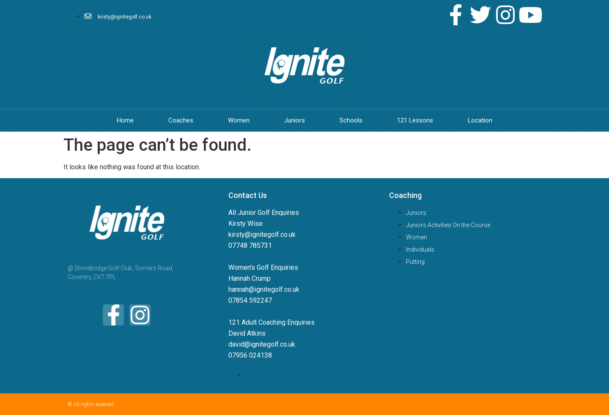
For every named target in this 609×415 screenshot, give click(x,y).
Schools (351, 120)
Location (480, 120)
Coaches (180, 120)
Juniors (294, 120)
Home (125, 120)
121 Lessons (415, 120)
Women (239, 120)
